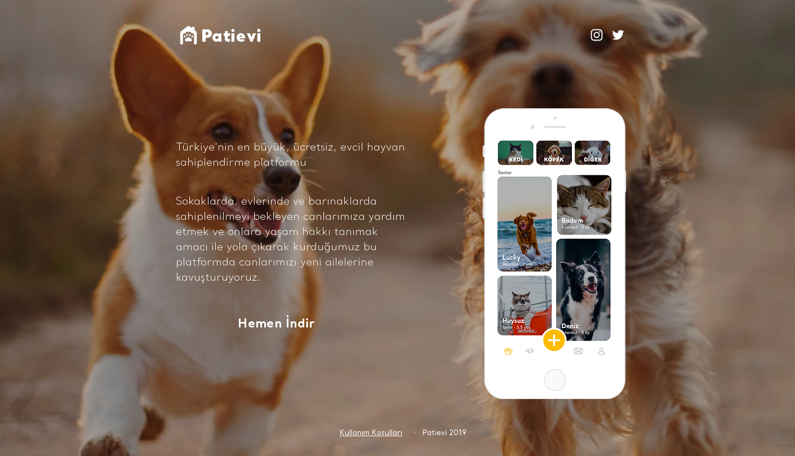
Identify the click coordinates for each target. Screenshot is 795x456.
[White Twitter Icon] (618, 35)
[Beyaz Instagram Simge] (597, 35)
